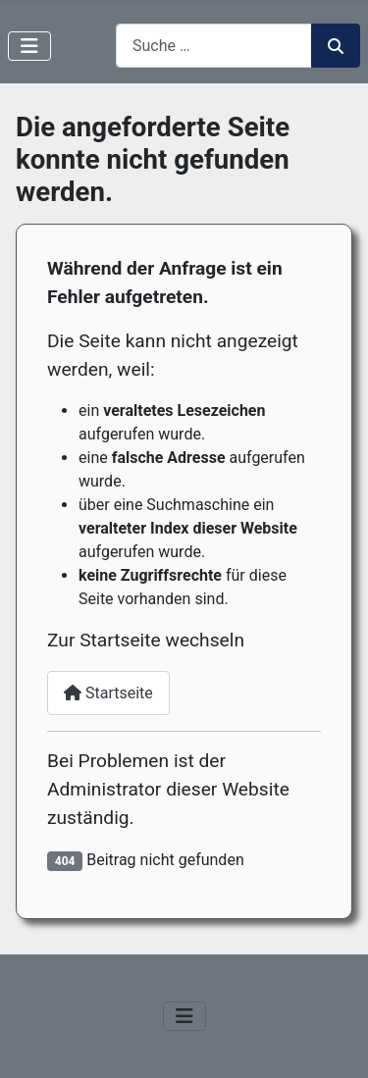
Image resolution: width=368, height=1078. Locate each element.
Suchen (335, 46)
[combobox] (214, 46)
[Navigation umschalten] (29, 46)
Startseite (108, 693)
